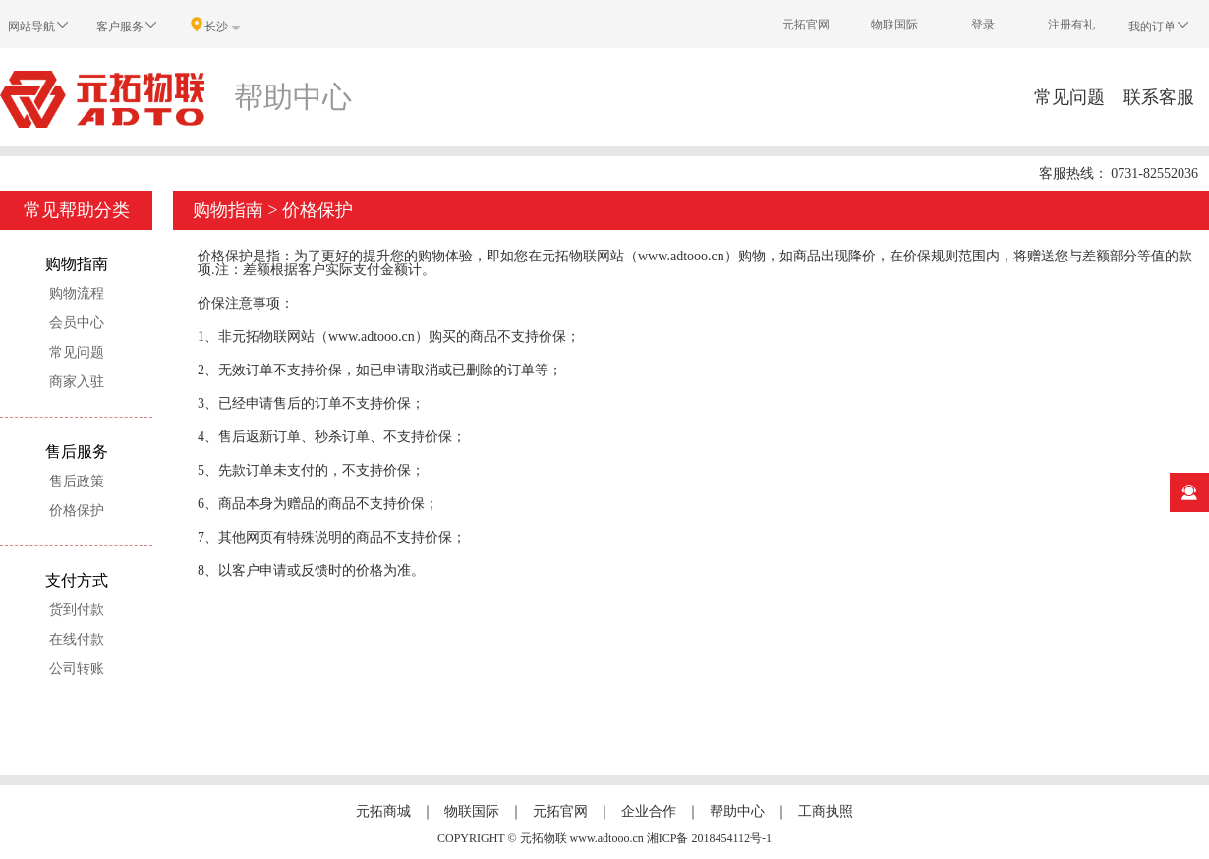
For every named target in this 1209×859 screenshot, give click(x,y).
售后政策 (76, 481)
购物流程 (76, 293)
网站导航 (39, 25)
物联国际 (894, 24)
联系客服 (1158, 97)
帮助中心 (737, 811)
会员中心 (76, 322)
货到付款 (76, 609)
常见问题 (1069, 97)
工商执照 (825, 811)
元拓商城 (383, 811)
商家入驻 (76, 381)
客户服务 (127, 25)
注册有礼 (1071, 24)
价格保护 (76, 510)
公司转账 (76, 668)
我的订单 (1159, 25)
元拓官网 (806, 24)
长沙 (216, 25)
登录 (983, 24)
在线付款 (76, 639)
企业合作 (648, 811)
